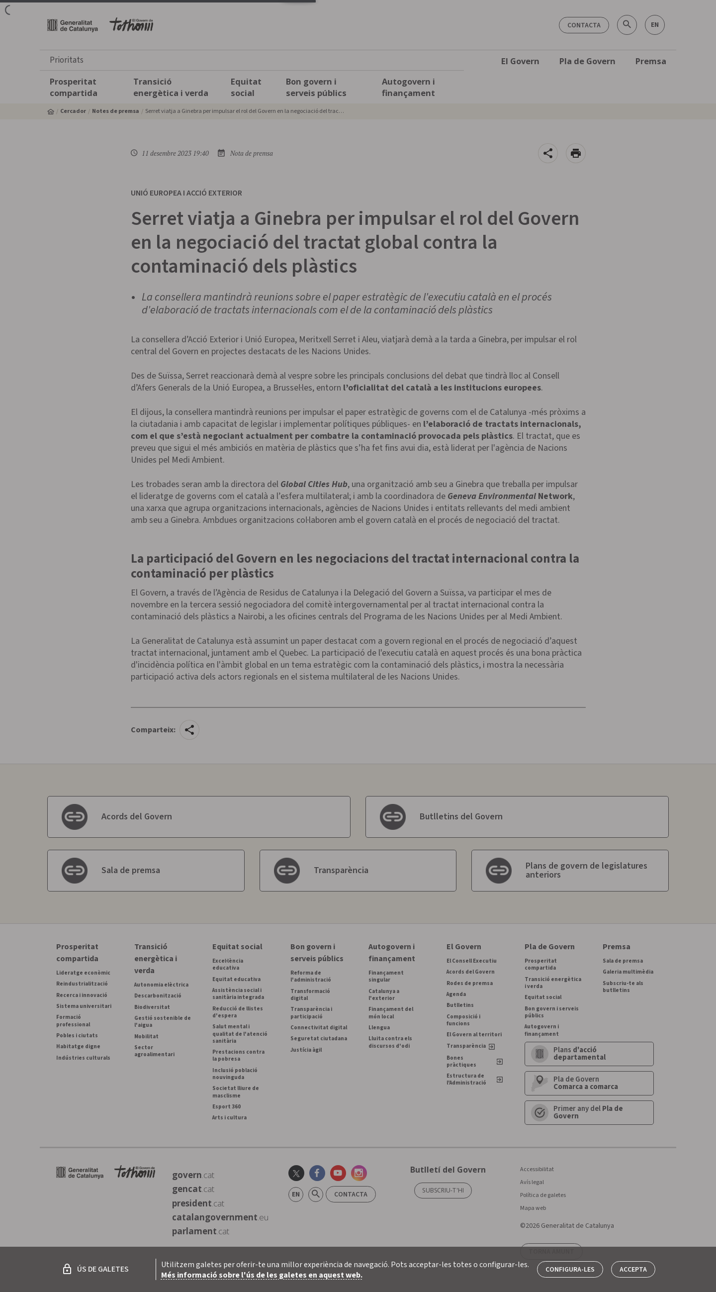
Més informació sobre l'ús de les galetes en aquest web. (261, 1275)
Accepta (633, 1270)
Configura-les (570, 1270)
